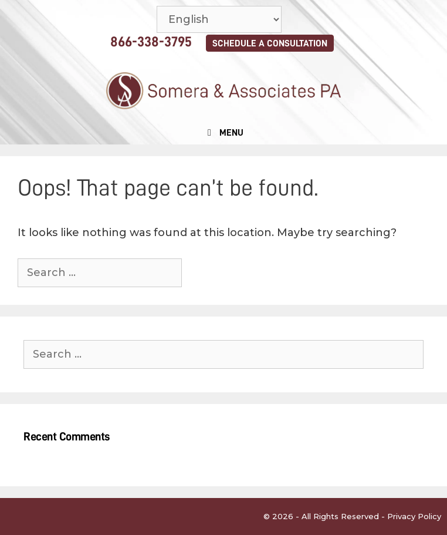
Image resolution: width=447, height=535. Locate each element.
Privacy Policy (414, 516)
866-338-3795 (151, 42)
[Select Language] (219, 19)
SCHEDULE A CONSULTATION (269, 43)
